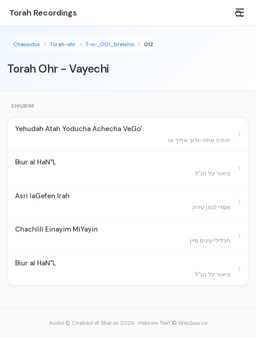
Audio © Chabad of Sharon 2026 (91, 323)
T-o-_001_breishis (109, 44)
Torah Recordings (43, 12)
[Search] (238, 13)
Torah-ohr (63, 44)
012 (148, 44)
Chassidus (26, 44)
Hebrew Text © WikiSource (173, 323)
